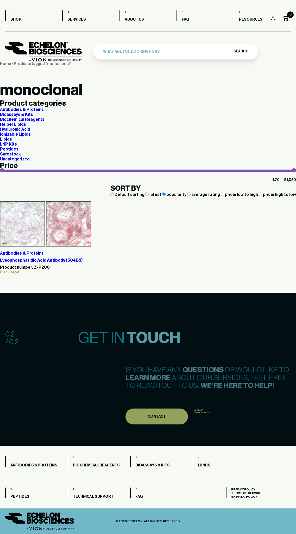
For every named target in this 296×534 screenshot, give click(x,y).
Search (241, 51)
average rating (204, 195)
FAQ (185, 19)
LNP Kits (8, 144)
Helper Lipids (13, 124)
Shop (15, 19)
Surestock (10, 154)
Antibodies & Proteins (22, 109)
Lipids (6, 139)
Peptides (9, 149)
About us (134, 19)
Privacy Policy (243, 489)
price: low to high (240, 195)
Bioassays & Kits (16, 114)
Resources (250, 19)
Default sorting (127, 195)
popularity (174, 195)
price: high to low (277, 195)
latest (153, 195)
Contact (157, 427)
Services (76, 19)
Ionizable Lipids (15, 134)
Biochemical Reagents (22, 119)
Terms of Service (246, 493)
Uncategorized (15, 159)
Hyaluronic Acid (15, 129)
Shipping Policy (244, 496)
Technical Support (93, 497)
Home (5, 64)
